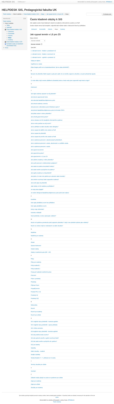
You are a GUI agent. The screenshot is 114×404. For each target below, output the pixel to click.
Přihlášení (109, 1)
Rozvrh (33, 308)
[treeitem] (14, 21)
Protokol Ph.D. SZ (36, 292)
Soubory (62, 29)
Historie (50, 29)
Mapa (66, 14)
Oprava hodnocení (36, 245)
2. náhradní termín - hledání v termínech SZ (43, 54)
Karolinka (33, 199)
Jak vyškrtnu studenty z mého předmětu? (42, 159)
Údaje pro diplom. (36, 60)
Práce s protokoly (35, 278)
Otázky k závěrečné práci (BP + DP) (41, 252)
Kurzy (6, 47)
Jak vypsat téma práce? (37, 153)
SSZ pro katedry (35, 344)
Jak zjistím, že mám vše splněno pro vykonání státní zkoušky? (48, 176)
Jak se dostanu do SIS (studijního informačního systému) (46, 120)
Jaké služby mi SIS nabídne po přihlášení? (42, 186)
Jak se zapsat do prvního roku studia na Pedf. (43, 136)
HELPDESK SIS (8, 2)
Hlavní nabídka (17, 14)
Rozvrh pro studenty (36, 311)
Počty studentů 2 (35, 268)
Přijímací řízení (35, 285)
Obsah (32, 242)
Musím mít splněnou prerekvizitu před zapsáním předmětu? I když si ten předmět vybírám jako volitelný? (59, 222)
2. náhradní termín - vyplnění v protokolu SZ (43, 57)
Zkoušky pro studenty (37, 387)
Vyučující (33, 371)
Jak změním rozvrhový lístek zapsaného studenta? (45, 179)
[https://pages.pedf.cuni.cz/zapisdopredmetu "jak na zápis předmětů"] (50, 67)
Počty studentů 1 (35, 265)
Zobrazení (34, 29)
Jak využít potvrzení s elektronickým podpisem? (44, 163)
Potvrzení (33, 275)
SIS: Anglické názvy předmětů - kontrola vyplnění (44, 321)
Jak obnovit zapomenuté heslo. (39, 97)
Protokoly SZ (34, 295)
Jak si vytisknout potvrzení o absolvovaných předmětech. (46, 140)
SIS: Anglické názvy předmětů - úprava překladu (44, 325)
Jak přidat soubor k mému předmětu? (41, 113)
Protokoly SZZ (35, 298)
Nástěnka (33, 232)
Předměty (33, 282)
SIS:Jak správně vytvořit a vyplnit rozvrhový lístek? (45, 338)
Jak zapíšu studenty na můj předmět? (41, 173)
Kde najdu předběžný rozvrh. (39, 206)
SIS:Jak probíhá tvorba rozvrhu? (40, 334)
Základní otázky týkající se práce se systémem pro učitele (47, 377)
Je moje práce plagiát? (37, 189)
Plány (32, 259)
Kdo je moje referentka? (37, 209)
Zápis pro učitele (35, 384)
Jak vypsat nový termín (37, 150)
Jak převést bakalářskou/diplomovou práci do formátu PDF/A (47, 110)
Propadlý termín (35, 288)
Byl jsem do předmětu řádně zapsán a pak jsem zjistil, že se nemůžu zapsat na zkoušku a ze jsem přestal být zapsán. (63, 74)
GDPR (57, 397)
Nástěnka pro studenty (37, 235)
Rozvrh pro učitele (36, 315)
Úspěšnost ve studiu (36, 64)
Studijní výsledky (35, 354)
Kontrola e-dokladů (36, 212)
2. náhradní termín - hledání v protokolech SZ (43, 50)
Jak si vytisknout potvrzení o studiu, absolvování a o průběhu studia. (49, 143)
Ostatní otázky (35, 249)
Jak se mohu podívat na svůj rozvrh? (41, 123)
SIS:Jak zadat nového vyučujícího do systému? (44, 341)
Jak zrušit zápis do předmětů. (39, 183)
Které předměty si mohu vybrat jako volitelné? (43, 216)
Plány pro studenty (36, 262)
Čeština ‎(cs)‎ (22, 1)
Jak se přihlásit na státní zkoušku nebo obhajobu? (44, 126)
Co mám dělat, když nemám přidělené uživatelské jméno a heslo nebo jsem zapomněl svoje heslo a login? (60, 80)
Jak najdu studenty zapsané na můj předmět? (43, 93)
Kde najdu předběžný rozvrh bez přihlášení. (43, 202)
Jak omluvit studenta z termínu (39, 103)
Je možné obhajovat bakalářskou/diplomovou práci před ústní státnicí (50, 192)
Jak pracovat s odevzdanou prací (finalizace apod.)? (45, 107)
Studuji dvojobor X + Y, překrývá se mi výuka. (43, 358)
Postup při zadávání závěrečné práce (41, 272)
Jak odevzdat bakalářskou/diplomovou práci (43, 100)
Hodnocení (34, 87)
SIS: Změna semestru (37, 328)
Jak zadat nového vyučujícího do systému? (43, 169)
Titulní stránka (7, 21)
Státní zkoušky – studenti (38, 351)
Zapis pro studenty (36, 381)
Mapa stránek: (34, 38)
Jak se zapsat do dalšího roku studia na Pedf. (43, 130)
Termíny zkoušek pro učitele (38, 364)
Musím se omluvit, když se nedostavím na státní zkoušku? (47, 225)
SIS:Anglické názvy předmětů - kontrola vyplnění (44, 331)
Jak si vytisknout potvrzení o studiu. (40, 146)
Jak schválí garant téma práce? (39, 117)
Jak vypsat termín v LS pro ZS (39, 156)
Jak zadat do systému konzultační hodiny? (42, 166)
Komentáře (42, 29)
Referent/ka (34, 305)
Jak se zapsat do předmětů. (38, 133)
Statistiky (33, 348)
